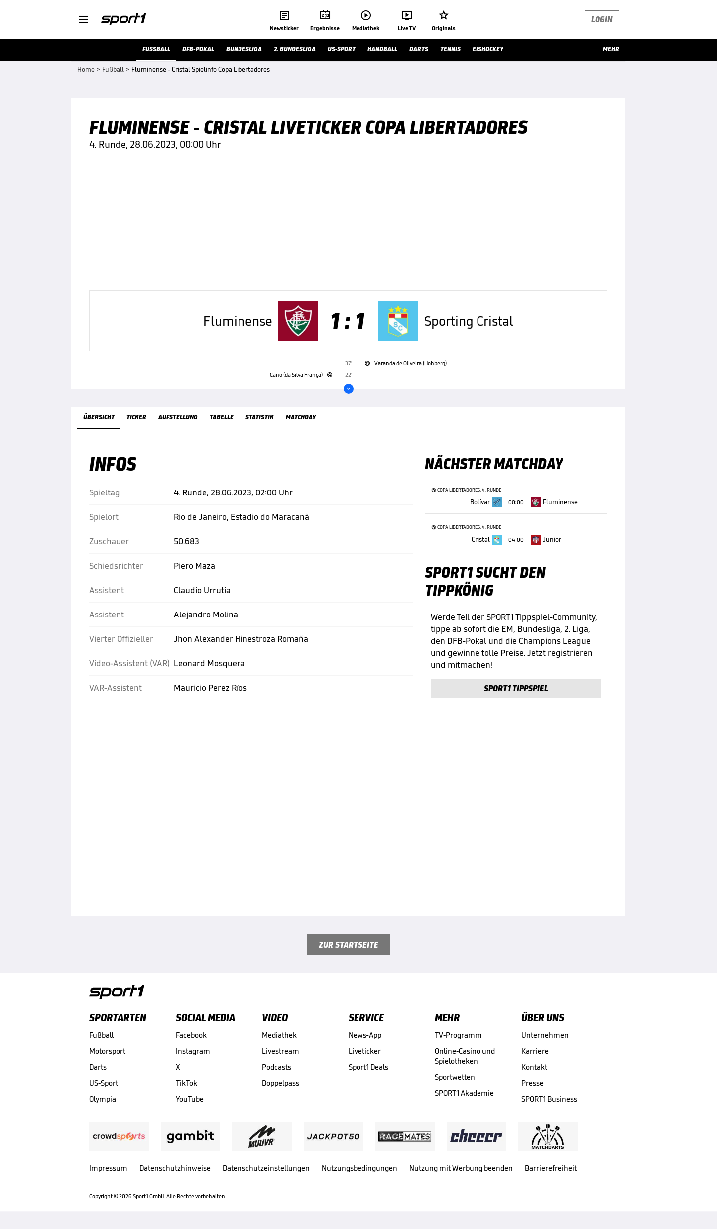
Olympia (102, 1099)
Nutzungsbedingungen (359, 1168)
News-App (365, 1035)
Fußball (101, 1035)
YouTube (190, 1099)
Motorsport (107, 1051)
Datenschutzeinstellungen (266, 1168)
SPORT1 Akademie (464, 1093)
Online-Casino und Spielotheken (465, 1056)
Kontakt (534, 1067)
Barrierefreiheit (551, 1168)
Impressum (108, 1168)
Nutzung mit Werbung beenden (461, 1168)
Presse (532, 1083)
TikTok (186, 1083)
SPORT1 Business (549, 1099)
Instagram (193, 1051)
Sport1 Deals (368, 1067)
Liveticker (365, 1051)
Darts (98, 1067)
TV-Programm (458, 1035)
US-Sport (103, 1083)
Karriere (535, 1051)
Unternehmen (545, 1035)
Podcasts (276, 1067)
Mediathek (279, 1035)
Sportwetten (455, 1077)
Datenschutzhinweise (175, 1168)
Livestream (280, 1051)
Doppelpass (280, 1083)
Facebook (191, 1035)
